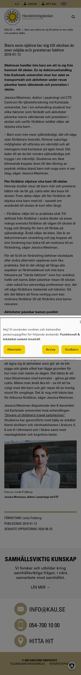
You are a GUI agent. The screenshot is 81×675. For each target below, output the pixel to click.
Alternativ (14, 349)
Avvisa (50, 349)
